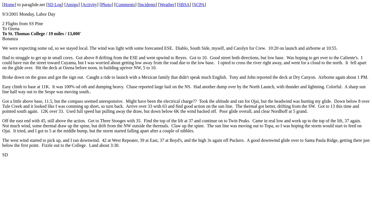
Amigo (72, 4)
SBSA (184, 4)
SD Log (55, 4)
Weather (167, 4)
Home (9, 4)
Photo (106, 4)
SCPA (199, 4)
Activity (89, 4)
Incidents (147, 4)
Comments (125, 4)
